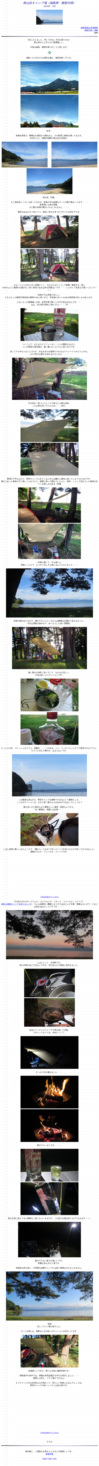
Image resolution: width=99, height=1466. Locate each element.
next (55, 1459)
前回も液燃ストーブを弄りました (15, 904)
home (44, 1459)
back (50, 1459)
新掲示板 (49, 1454)
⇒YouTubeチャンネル (49, 897)
